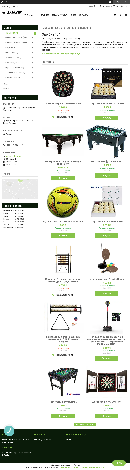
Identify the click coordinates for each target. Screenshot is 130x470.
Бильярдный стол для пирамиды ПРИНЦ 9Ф (62, 162)
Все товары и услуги (84, 424)
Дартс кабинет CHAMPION (106, 402)
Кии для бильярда (13, 42)
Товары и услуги (60, 15)
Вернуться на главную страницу (62, 53)
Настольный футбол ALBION (106, 161)
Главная (45, 15)
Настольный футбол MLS (63, 402)
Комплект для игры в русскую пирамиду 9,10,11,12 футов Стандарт (63, 339)
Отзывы (6, 89)
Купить (108, 118)
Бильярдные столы (13, 37)
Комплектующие (12, 63)
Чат (119, 463)
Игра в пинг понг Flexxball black (107, 279)
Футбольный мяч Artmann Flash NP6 (63, 221)
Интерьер (9, 52)
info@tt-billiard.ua (13, 156)
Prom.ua (77, 465)
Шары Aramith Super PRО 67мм (107, 103)
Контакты (83, 15)
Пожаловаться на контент (69, 467)
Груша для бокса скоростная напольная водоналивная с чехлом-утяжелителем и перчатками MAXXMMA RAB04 (107, 340)
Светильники (11, 78)
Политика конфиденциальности (92, 467)
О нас (73, 15)
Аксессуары (10, 57)
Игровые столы (12, 68)
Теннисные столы (13, 73)
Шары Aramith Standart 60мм (107, 221)
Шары (8, 47)
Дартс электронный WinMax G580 (63, 103)
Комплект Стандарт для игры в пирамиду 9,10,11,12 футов (63, 280)
